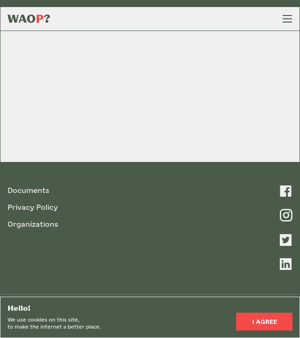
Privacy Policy (33, 207)
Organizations (33, 224)
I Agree (264, 321)
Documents (28, 190)
